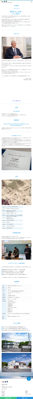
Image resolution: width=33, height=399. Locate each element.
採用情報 (26, 391)
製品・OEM (3, 391)
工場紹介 (3, 392)
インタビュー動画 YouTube (16, 100)
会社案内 (3, 395)
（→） (25, 327)
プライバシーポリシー (28, 394)
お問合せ (26, 392)
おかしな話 (3, 394)
